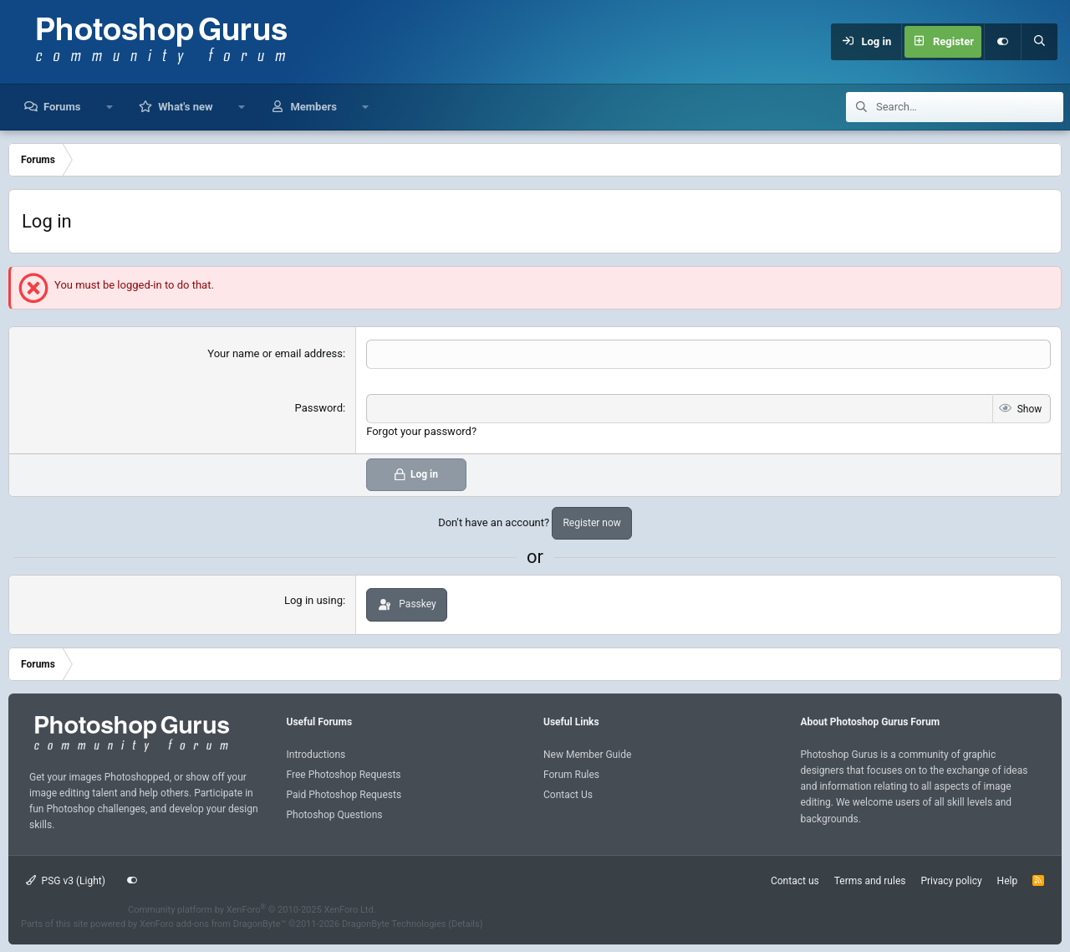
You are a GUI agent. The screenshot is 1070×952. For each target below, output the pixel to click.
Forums (61, 106)
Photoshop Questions (335, 815)
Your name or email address (275, 353)
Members (313, 106)
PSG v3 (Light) (65, 880)
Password (319, 408)
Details (465, 924)
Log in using (313, 600)
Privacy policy (950, 880)
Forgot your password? (421, 431)
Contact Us (568, 795)
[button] (109, 107)
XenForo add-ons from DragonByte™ (213, 924)
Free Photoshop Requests (344, 775)
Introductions (316, 754)
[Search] (1039, 41)
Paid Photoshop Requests (344, 795)
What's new (185, 106)
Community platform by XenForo (252, 908)
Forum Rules (571, 775)
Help (1007, 880)
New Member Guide (587, 754)
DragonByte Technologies (394, 924)
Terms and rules (870, 880)
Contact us (795, 880)
